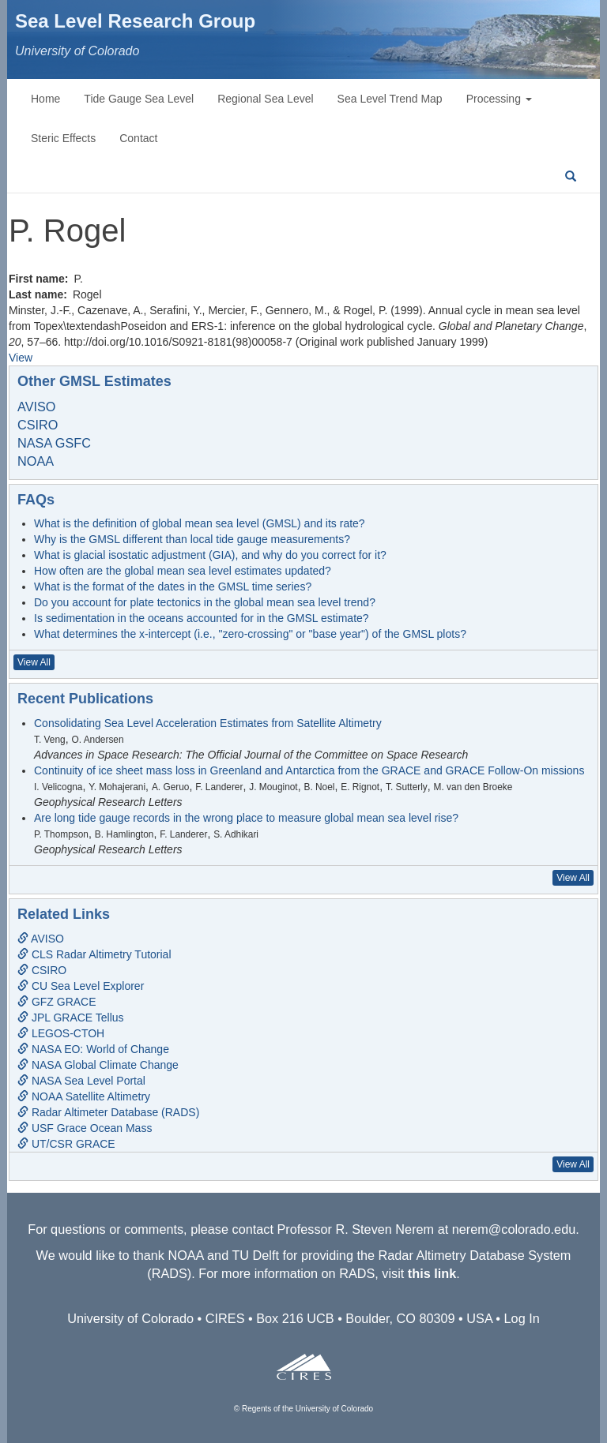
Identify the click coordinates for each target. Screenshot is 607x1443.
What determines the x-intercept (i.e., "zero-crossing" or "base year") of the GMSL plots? (250, 634)
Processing (499, 98)
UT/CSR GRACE (66, 1144)
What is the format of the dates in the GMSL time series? (172, 586)
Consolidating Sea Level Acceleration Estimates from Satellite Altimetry (208, 723)
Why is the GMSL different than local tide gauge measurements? (192, 539)
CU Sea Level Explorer (80, 986)
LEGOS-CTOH (60, 1033)
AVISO (36, 406)
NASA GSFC (54, 443)
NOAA (35, 461)
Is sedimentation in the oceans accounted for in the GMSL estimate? (201, 618)
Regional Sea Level (265, 98)
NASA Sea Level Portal (81, 1080)
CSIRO (37, 425)
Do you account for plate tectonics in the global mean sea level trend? (204, 602)
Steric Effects (63, 138)
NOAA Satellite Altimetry (83, 1096)
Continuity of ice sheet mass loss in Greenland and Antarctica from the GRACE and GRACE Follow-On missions (309, 770)
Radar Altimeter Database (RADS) (108, 1112)
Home (45, 98)
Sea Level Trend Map (390, 98)
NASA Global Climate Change (98, 1065)
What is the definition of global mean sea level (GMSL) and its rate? (199, 523)
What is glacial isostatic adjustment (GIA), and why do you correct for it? (210, 555)
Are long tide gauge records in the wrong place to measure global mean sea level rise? (246, 817)
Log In (522, 1318)
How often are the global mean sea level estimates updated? (182, 570)
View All (34, 662)
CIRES (225, 1318)
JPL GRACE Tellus (70, 1017)
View (20, 357)
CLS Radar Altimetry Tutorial (94, 954)
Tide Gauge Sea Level (139, 98)
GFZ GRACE (56, 1001)
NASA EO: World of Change (93, 1049)
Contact (138, 138)
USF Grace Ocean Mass (84, 1128)
